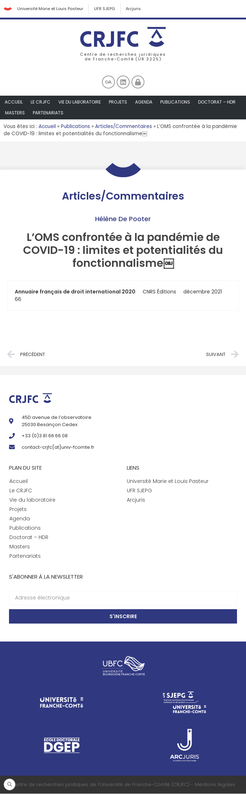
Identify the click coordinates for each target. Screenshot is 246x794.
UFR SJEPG (104, 9)
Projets (118, 102)
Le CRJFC (40, 102)
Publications (175, 102)
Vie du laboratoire (79, 102)
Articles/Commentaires (123, 126)
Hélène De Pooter (123, 219)
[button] (9, 784)
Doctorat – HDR (217, 102)
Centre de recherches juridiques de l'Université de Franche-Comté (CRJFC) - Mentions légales (123, 784)
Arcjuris (134, 9)
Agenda (143, 102)
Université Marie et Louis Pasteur (50, 9)
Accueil (14, 102)
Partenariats (48, 113)
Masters (15, 113)
